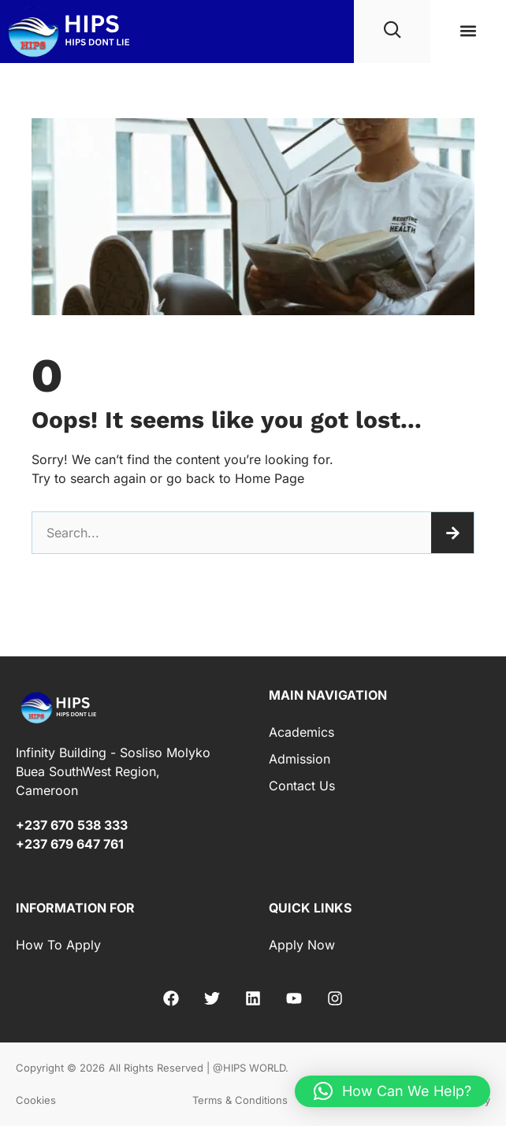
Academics (301, 732)
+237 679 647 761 (70, 844)
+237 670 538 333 (72, 825)
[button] (468, 31)
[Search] (452, 532)
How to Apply (58, 945)
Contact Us (302, 785)
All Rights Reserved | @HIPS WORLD (197, 1067)
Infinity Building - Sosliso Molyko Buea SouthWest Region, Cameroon (113, 771)
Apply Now (302, 945)
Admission (299, 759)
